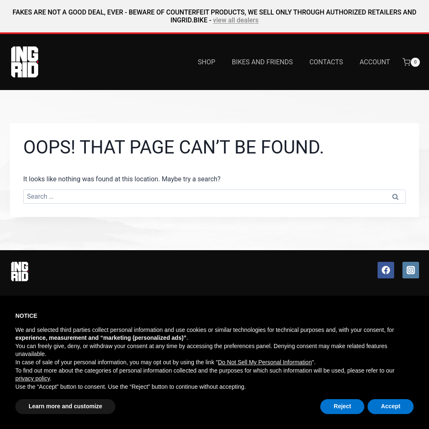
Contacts (326, 62)
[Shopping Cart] (415, 62)
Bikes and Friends (262, 62)
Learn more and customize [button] (65, 406)
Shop (206, 62)
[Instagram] (410, 270)
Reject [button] (342, 406)
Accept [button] (390, 406)
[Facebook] (386, 270)
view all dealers (235, 20)
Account (375, 62)
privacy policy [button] (32, 378)
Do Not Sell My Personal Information (265, 362)
